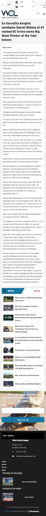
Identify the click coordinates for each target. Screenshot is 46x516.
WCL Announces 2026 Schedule (27, 375)
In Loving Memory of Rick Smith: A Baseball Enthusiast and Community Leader (29, 340)
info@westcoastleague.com (24, 456)
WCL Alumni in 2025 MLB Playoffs (28, 384)
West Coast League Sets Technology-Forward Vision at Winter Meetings (26, 329)
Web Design (8, 511)
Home (4, 461)
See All (37, 291)
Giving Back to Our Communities (27, 350)
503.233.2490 (19, 452)
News (4, 470)
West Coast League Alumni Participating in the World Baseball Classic (28, 317)
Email (8, 405)
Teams (4, 467)
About (4, 464)
